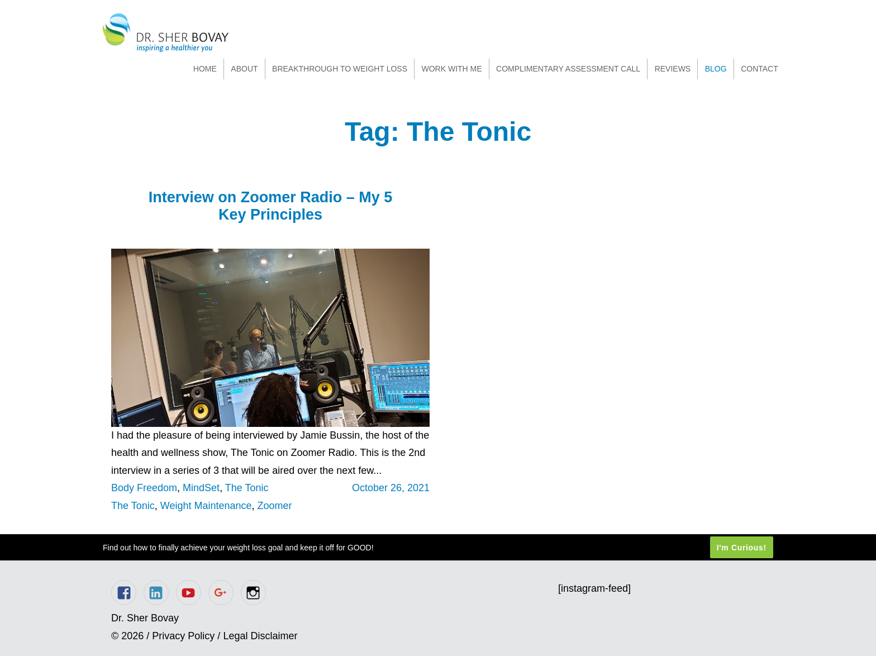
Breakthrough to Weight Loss (339, 68)
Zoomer (275, 505)
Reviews (673, 68)
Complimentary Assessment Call (568, 68)
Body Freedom (144, 487)
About (244, 68)
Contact (759, 68)
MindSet (201, 487)
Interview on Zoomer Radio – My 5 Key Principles (271, 206)
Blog (716, 68)
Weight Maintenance (206, 505)
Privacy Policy (183, 635)
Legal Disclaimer (260, 635)
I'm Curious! (741, 547)
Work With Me (451, 68)
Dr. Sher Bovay (165, 32)
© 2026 (127, 635)
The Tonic (247, 487)
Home (205, 68)
